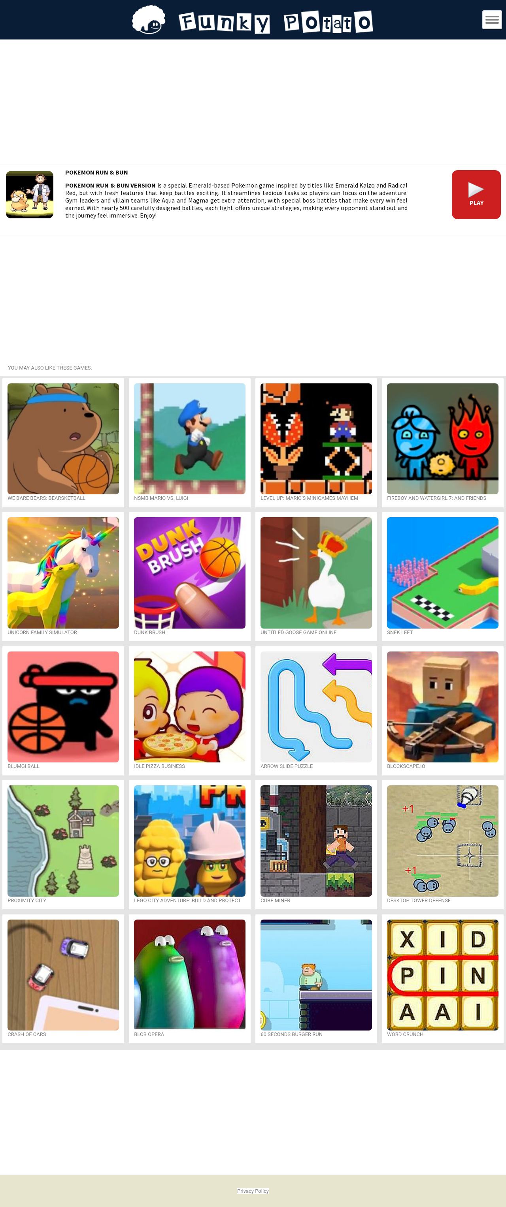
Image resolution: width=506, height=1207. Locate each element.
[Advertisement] (253, 103)
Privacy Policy (253, 1191)
